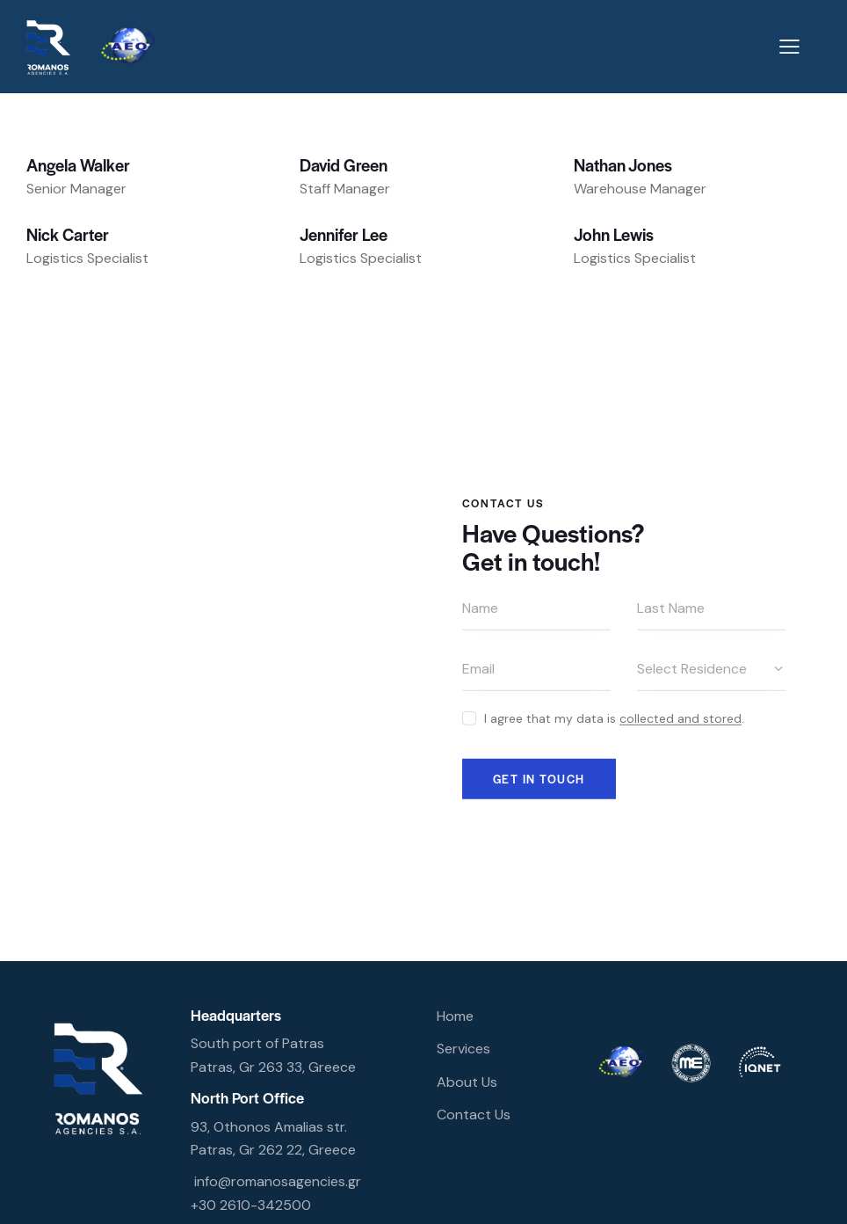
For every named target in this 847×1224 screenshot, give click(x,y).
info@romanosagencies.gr (277, 1181)
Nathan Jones (623, 165)
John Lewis (614, 234)
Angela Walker (78, 165)
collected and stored (680, 718)
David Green (343, 165)
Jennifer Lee (343, 234)
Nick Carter (67, 234)
